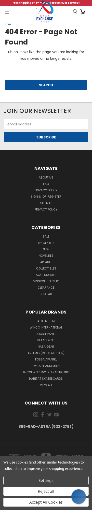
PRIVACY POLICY (46, 209)
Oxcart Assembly (46, 366)
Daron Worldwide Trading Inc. (46, 372)
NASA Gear (46, 347)
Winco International (46, 327)
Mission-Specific (46, 281)
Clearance (46, 287)
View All (46, 385)
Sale (46, 236)
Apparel (46, 262)
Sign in (36, 197)
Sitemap (46, 203)
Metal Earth (46, 340)
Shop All (46, 294)
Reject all (46, 491)
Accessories (46, 275)
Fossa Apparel (46, 359)
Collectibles (46, 268)
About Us (46, 177)
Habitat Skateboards (46, 378)
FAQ (46, 184)
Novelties (46, 256)
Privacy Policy (46, 190)
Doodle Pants (46, 334)
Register (55, 197)
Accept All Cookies (46, 502)
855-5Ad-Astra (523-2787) (46, 426)
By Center (46, 243)
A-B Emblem (46, 321)
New (46, 249)
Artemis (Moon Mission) (46, 353)
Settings (46, 480)
